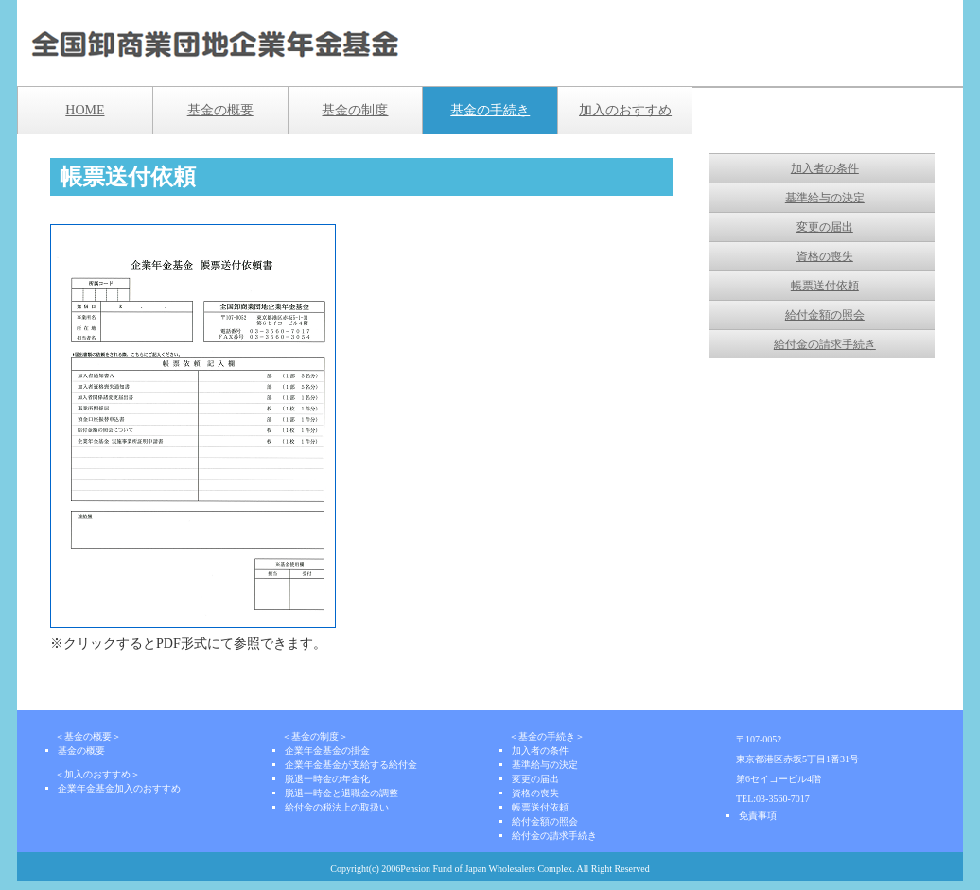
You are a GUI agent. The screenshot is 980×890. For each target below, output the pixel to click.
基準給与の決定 (825, 197)
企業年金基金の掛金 (327, 750)
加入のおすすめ (625, 110)
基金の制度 (355, 110)
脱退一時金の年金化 (327, 779)
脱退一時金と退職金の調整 (341, 793)
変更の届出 (824, 227)
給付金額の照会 (825, 315)
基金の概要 (220, 110)
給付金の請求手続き (825, 344)
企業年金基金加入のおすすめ (119, 788)
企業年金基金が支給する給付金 (351, 764)
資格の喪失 (824, 256)
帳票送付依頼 (825, 285)
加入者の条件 (825, 168)
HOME (84, 110)
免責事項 (758, 816)
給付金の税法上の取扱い (337, 807)
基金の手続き (490, 110)
